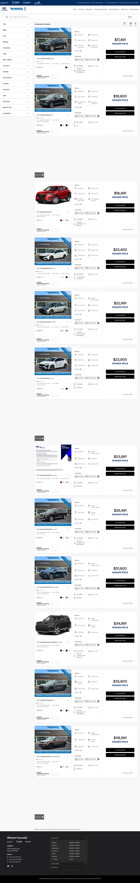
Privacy (61, 878)
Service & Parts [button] (114, 9)
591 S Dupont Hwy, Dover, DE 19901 (128, 2)
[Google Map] (113, 853)
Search (130, 17)
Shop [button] (75, 9)
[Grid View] (130, 24)
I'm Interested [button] (120, 52)
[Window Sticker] (91, 59)
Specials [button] (89, 9)
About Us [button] (124, 9)
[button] (69, 41)
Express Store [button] (134, 9)
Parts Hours (68, 867)
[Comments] (79, 59)
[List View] (135, 24)
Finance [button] (81, 9)
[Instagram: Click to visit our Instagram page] (12, 866)
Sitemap (57, 878)
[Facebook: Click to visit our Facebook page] (8, 866)
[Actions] (68, 58)
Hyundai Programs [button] (100, 9)
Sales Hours (68, 838)
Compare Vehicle (127, 76)
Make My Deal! (120, 57)
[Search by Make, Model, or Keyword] (67, 17)
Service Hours (68, 864)
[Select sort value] (125, 24)
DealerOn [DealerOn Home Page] (51, 878)
